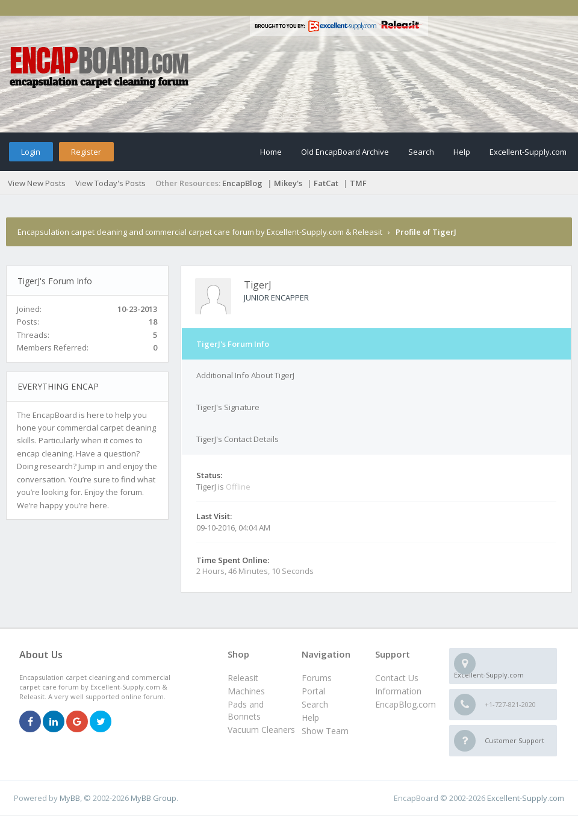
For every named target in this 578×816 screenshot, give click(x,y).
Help (461, 151)
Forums (317, 678)
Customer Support (514, 740)
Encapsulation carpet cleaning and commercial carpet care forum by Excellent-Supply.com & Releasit (199, 231)
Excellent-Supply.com (528, 151)
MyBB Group (153, 798)
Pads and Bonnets (246, 710)
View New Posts (37, 183)
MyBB (70, 798)
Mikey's (288, 183)
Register (86, 151)
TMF (358, 183)
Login (30, 151)
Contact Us (396, 678)
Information (398, 691)
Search (421, 151)
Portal (313, 691)
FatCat (326, 183)
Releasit (243, 678)
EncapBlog (242, 183)
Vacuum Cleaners (261, 729)
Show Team (325, 731)
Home (271, 151)
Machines (246, 691)
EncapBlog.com (405, 704)
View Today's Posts (110, 183)
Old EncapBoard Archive (345, 151)
